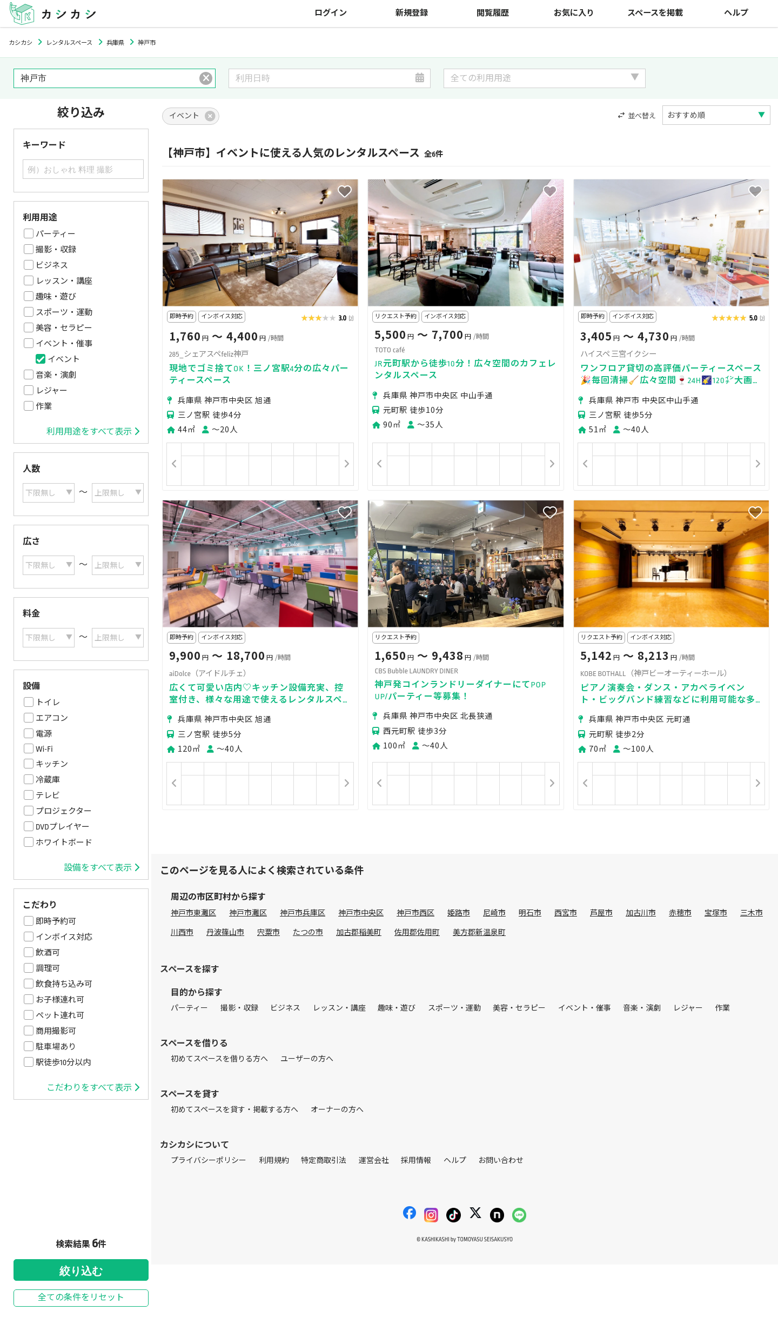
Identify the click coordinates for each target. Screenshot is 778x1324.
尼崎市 (494, 913)
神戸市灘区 (248, 913)
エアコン (52, 718)
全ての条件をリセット (81, 1297)
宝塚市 (716, 913)
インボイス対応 (64, 937)
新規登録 (411, 13)
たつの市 (308, 932)
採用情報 (416, 1160)
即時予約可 (56, 921)
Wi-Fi (44, 749)
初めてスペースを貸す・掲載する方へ (234, 1110)
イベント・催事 (64, 343)
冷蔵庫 (48, 779)
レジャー (52, 390)
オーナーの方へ (337, 1110)
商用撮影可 (56, 1031)
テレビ (48, 795)
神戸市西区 (415, 913)
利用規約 (274, 1160)
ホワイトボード (64, 842)
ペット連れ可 (60, 1015)
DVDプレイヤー (63, 827)
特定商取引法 (323, 1160)
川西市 (182, 932)
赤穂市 (680, 913)
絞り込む (81, 1271)
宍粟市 (268, 932)
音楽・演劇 (56, 375)
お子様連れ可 (60, 999)
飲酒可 (48, 952)
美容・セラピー (64, 328)
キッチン (52, 764)
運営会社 (374, 1160)
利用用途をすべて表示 (92, 432)
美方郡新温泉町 (479, 932)
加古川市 (641, 913)
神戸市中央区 (361, 913)
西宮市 (565, 913)
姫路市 (458, 913)
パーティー (56, 234)
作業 (44, 406)
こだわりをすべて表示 (92, 1088)
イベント (64, 359)
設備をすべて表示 (101, 868)
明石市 (530, 913)
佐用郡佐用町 (417, 932)
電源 (44, 734)
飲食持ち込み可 (64, 984)
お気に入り (574, 13)
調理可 (48, 968)
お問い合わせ (501, 1160)
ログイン (330, 13)
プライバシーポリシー (208, 1160)
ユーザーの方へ (306, 1059)
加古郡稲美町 (358, 932)
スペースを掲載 (655, 13)
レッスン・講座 (64, 281)
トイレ (48, 702)
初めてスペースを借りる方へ (219, 1059)
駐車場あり (56, 1046)
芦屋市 (601, 913)
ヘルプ (736, 13)
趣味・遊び (56, 296)
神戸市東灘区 (193, 913)
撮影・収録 (56, 249)
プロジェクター (64, 811)
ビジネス (52, 265)
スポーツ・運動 (64, 312)
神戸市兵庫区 (302, 913)
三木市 (751, 913)
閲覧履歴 (493, 13)
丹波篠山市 (225, 932)
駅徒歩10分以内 (63, 1062)
